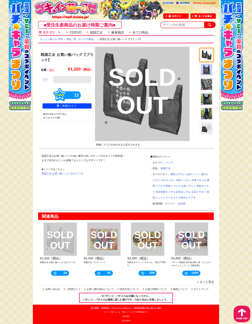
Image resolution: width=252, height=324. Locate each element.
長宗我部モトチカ (165, 191)
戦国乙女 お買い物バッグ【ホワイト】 (63, 173)
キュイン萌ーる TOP (51, 39)
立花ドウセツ (198, 191)
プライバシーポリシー (121, 308)
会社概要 (95, 308)
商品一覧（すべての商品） (81, 39)
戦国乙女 (165, 168)
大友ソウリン (188, 186)
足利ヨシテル (183, 191)
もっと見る (207, 281)
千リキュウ (172, 197)
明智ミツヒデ (173, 186)
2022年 (182, 203)
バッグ (169, 162)
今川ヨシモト (168, 180)
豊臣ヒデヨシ (177, 174)
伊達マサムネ (198, 180)
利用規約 (105, 308)
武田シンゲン (183, 180)
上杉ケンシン (193, 174)
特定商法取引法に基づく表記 (147, 308)
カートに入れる (72, 80)
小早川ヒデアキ (187, 197)
